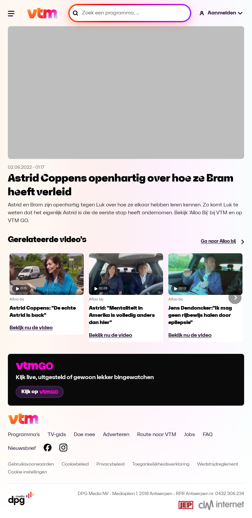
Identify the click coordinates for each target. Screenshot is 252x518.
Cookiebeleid (75, 464)
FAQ (208, 434)
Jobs (189, 434)
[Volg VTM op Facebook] (48, 449)
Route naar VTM (156, 434)
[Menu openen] (12, 13)
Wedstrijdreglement (217, 464)
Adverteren (116, 434)
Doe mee (84, 434)
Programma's (24, 434)
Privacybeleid (110, 464)
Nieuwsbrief (22, 448)
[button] (221, 13)
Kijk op (39, 391)
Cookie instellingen (27, 472)
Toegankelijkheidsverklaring (160, 464)
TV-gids (57, 434)
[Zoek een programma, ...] (130, 13)
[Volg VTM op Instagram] (63, 449)
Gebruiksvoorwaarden (31, 464)
